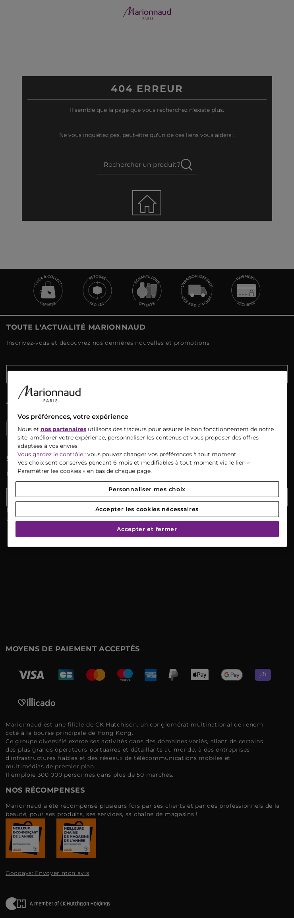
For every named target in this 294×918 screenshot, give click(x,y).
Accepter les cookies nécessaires (147, 509)
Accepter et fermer (147, 529)
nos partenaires (63, 429)
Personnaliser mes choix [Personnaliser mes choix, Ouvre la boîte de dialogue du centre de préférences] (147, 489)
